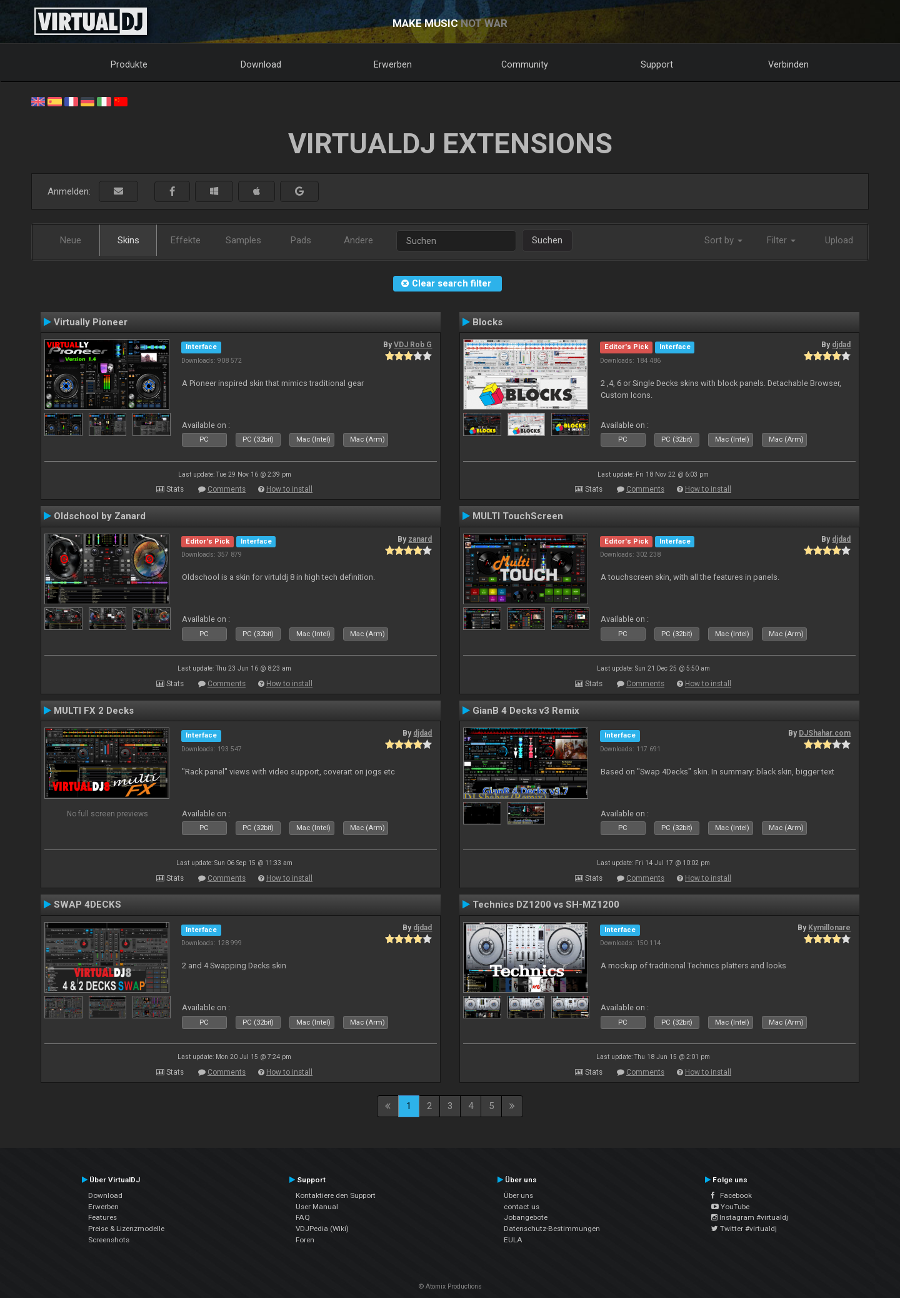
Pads (301, 240)
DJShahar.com (825, 733)
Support (657, 64)
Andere (358, 240)
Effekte (186, 240)
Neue (70, 240)
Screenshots (108, 1239)
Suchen (547, 240)
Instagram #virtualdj (749, 1217)
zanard (420, 539)
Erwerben (393, 64)
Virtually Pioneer (91, 322)
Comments (227, 489)
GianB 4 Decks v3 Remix (525, 710)
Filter (781, 240)
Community (524, 64)
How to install (289, 489)
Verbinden (788, 64)
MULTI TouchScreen (517, 516)
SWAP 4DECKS (87, 904)
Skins (128, 240)
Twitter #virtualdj (744, 1228)
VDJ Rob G (413, 344)
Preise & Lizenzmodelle (126, 1228)
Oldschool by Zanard (100, 516)
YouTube (730, 1206)
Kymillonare (829, 927)
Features (102, 1217)
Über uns (518, 1195)
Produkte (129, 64)
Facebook (731, 1195)
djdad (841, 344)
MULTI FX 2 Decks (94, 710)
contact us (521, 1206)
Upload (839, 240)
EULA (513, 1239)
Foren (305, 1239)
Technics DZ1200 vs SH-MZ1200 (545, 904)
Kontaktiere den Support (336, 1195)
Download (261, 64)
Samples (243, 240)
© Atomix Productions (450, 1286)
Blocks (487, 322)
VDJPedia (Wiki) (322, 1228)
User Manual (317, 1206)
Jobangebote (526, 1217)
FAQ (303, 1217)
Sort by (723, 240)
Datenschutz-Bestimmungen (552, 1228)
